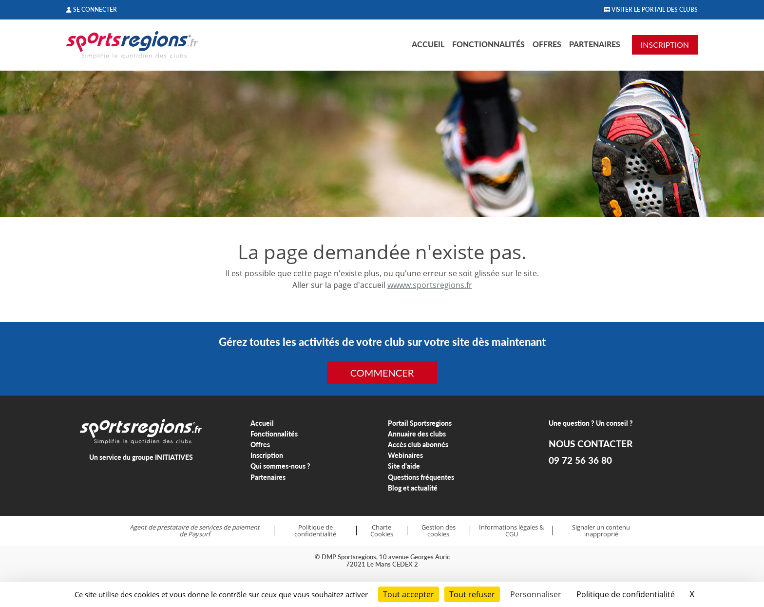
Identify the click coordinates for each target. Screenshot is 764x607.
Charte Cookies (381, 531)
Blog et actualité (413, 488)
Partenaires (594, 44)
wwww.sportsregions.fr (429, 285)
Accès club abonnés (418, 444)
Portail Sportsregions (420, 423)
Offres (547, 44)
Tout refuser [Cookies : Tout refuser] (472, 594)
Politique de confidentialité (315, 531)
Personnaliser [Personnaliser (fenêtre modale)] (535, 594)
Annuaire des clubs (417, 434)
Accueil (428, 44)
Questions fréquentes (421, 477)
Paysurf (199, 534)
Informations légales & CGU (511, 531)
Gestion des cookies (438, 531)
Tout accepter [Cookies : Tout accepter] (408, 594)
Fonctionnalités (488, 44)
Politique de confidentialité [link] (625, 594)
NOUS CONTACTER (590, 443)
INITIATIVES (174, 457)
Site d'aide (404, 466)
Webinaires (405, 455)
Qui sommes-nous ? (280, 466)
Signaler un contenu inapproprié (601, 531)
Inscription (266, 455)
